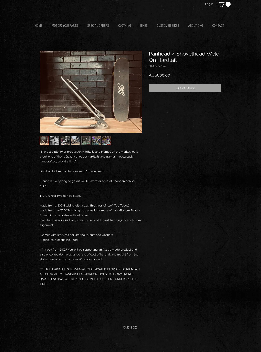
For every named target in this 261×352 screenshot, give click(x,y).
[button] (224, 4)
